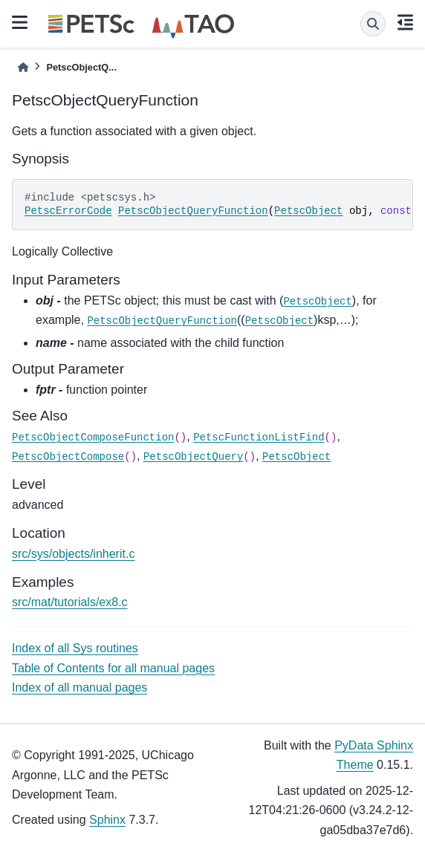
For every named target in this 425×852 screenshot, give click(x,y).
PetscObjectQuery (193, 457)
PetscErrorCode (68, 211)
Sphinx (107, 819)
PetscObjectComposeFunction (93, 437)
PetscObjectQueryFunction (193, 211)
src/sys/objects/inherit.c (73, 553)
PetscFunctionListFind (258, 437)
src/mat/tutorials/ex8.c (70, 602)
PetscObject (308, 211)
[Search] (373, 23)
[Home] (23, 67)
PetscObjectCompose (68, 457)
